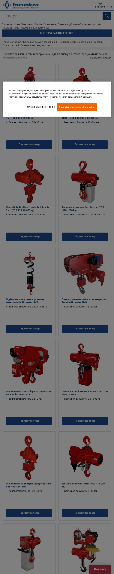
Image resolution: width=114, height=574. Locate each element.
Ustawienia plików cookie (40, 106)
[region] (57, 99)
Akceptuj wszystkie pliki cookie (77, 107)
